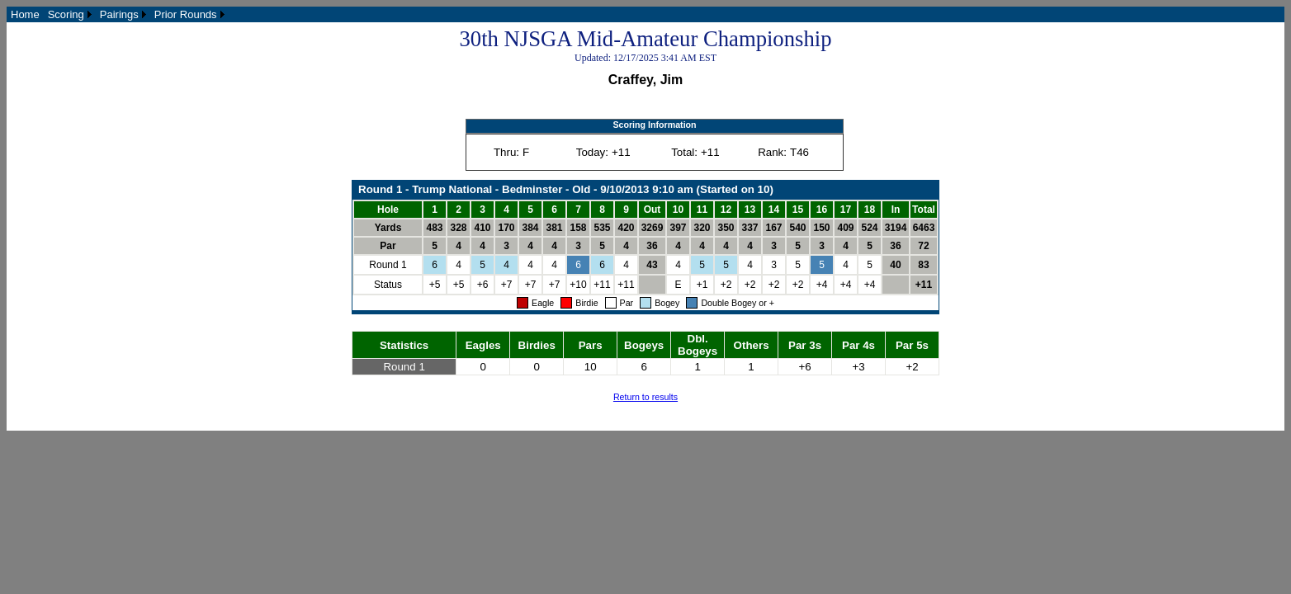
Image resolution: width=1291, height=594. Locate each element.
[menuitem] (25, 14)
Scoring (66, 14)
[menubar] (118, 14)
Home (25, 14)
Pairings (119, 14)
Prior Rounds (185, 14)
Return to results (645, 397)
